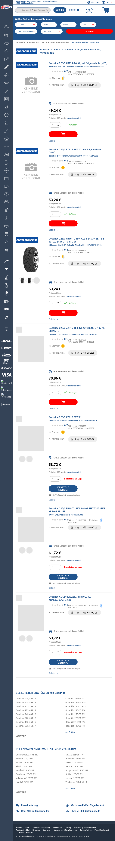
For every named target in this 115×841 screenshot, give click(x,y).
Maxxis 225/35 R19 (74, 755)
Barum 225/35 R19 (74, 766)
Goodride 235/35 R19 (26, 706)
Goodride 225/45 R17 (75, 698)
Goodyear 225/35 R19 (26, 774)
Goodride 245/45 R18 (75, 710)
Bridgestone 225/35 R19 (76, 770)
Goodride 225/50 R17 (26, 718)
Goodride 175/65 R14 (26, 710)
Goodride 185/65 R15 (75, 706)
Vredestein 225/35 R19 (76, 782)
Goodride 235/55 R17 (26, 726)
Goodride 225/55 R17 (75, 718)
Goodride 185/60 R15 (75, 726)
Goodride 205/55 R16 (26, 698)
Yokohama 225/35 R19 (26, 778)
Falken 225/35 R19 (74, 762)
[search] (32, 10)
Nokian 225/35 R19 (74, 774)
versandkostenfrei (73, 118)
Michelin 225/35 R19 (25, 758)
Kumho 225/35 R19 (25, 770)
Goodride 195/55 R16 (26, 722)
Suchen (60, 10)
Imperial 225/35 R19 (74, 778)
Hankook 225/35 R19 (75, 758)
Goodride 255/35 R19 (75, 714)
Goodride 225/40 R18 (26, 702)
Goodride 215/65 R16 (75, 722)
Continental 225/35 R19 (27, 755)
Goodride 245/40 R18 (26, 714)
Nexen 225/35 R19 (24, 762)
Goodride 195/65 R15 (75, 702)
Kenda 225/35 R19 (24, 782)
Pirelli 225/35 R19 (24, 766)
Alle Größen (70, 732)
